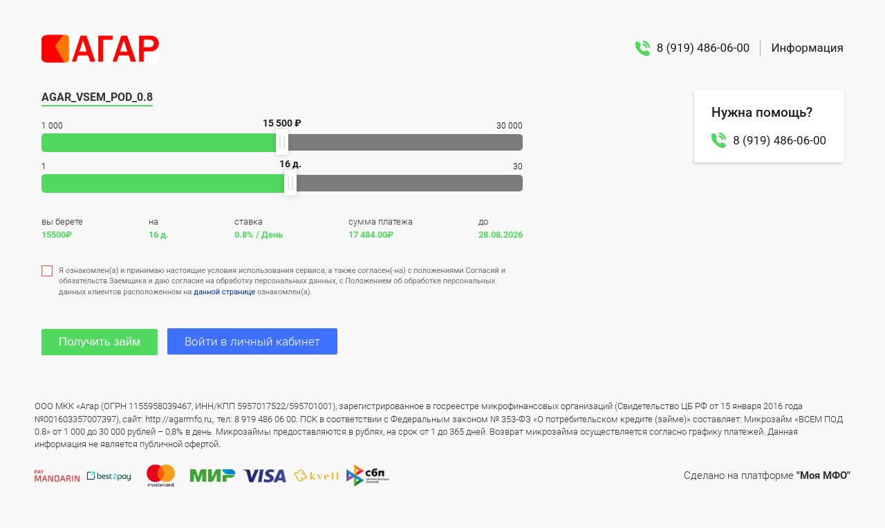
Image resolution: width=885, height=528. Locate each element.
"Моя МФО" (823, 475)
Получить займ (99, 341)
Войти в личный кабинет (252, 341)
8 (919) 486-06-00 (692, 48)
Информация (807, 48)
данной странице (224, 291)
